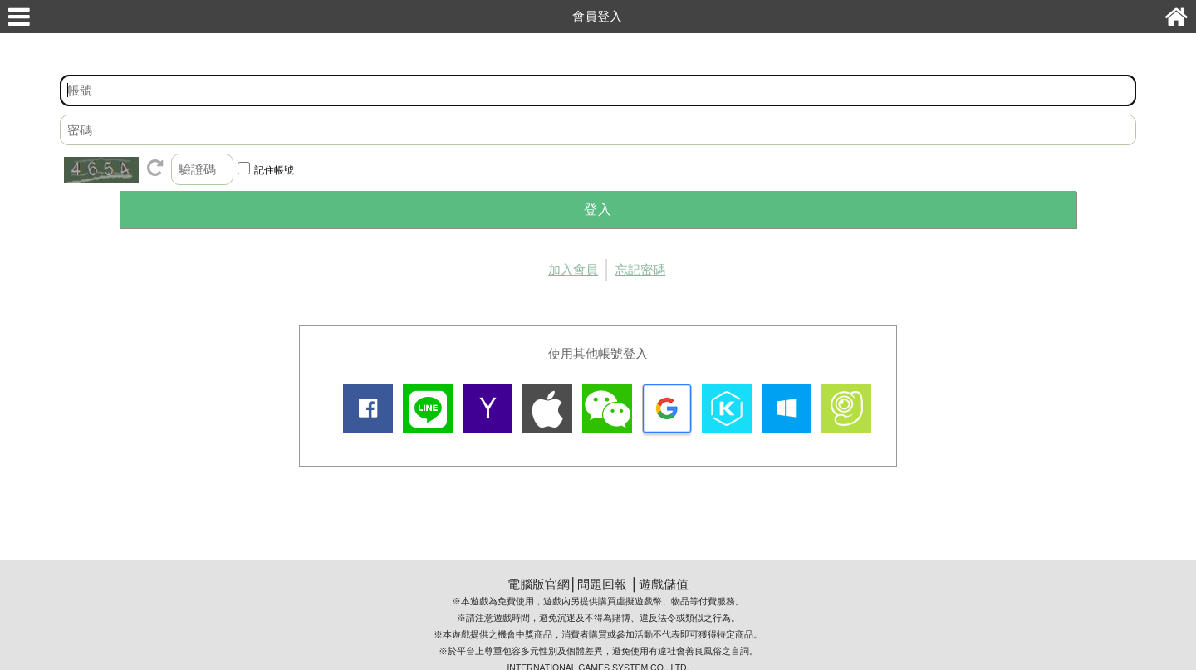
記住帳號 (274, 170)
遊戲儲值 (664, 584)
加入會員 (573, 269)
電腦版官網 (538, 584)
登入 (598, 210)
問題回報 (602, 584)
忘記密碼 (640, 269)
